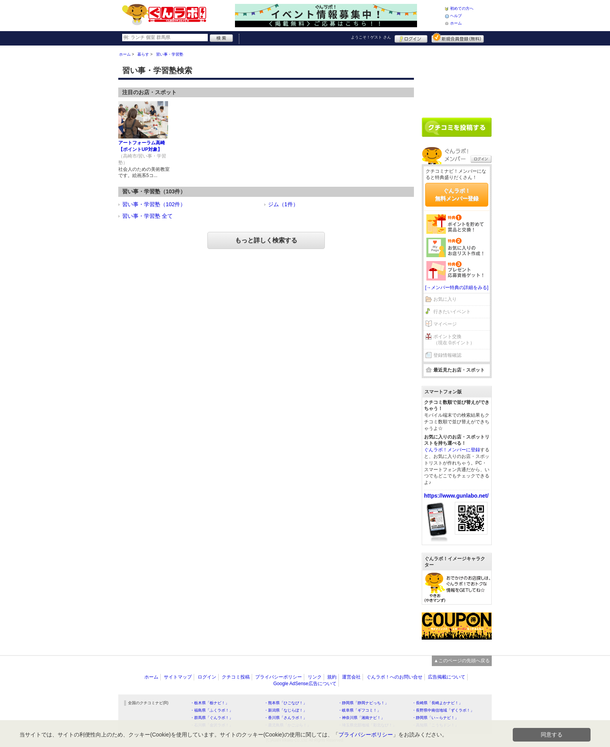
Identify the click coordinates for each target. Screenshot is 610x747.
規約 (332, 677)
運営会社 (351, 677)
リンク (315, 677)
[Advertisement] (457, 78)
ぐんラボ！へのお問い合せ (394, 677)
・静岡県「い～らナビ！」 (435, 717)
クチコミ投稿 (236, 677)
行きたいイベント (452, 311)
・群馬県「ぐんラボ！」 (211, 717)
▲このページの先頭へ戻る (462, 660)
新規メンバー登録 (457, 38)
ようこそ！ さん (371, 37)
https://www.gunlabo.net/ (456, 496)
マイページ (445, 324)
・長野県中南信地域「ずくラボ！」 (443, 710)
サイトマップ (178, 677)
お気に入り (445, 299)
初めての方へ (461, 8)
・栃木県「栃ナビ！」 (209, 703)
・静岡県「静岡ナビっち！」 (363, 703)
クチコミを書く (457, 127)
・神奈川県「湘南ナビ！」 (361, 717)
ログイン (411, 38)
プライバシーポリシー (278, 677)
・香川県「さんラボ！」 (285, 717)
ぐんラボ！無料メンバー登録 (457, 195)
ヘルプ (456, 16)
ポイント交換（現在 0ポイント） (454, 340)
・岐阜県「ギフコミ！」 (359, 710)
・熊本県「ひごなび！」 (285, 703)
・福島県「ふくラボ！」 (211, 710)
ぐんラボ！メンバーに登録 (452, 449)
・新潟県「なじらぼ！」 (285, 710)
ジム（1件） (283, 204)
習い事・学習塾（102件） (154, 204)
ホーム (456, 23)
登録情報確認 (447, 355)
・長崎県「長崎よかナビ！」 (437, 703)
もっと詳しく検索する (266, 240)
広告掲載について (446, 677)
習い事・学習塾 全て (147, 216)
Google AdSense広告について (304, 683)
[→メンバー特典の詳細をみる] (457, 287)
